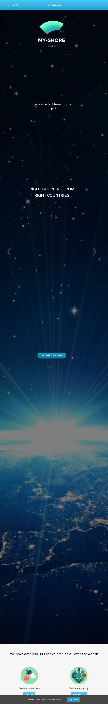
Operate (78, 694)
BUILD (29, 694)
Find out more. (55, 699)
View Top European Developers (51, 355)
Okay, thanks (73, 699)
